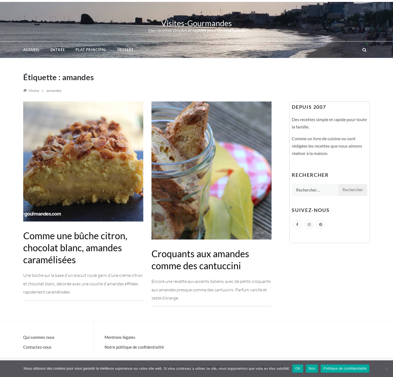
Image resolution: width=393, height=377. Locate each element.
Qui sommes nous (39, 337)
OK (297, 368)
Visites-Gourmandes (196, 23)
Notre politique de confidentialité (134, 347)
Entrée (57, 49)
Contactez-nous (37, 347)
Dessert (125, 49)
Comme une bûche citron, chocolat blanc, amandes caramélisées (75, 247)
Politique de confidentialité (345, 368)
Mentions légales (120, 337)
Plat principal (91, 49)
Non (312, 368)
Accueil (31, 49)
